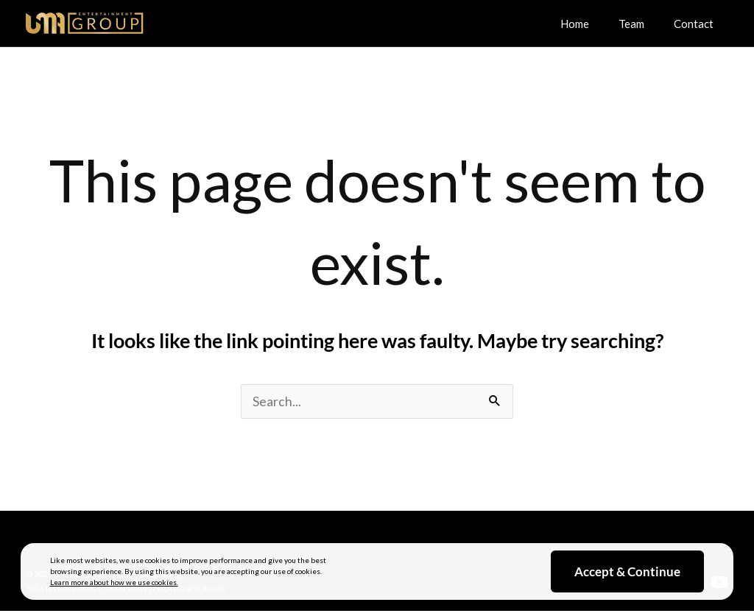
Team (642, 22)
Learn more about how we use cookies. (114, 582)
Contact (697, 22)
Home (593, 22)
